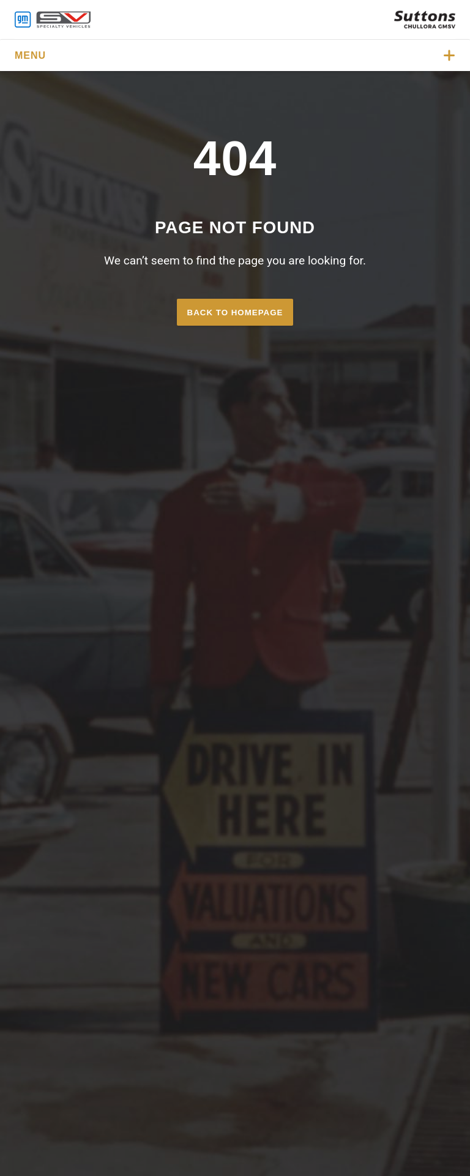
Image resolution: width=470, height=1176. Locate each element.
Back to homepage (235, 312)
